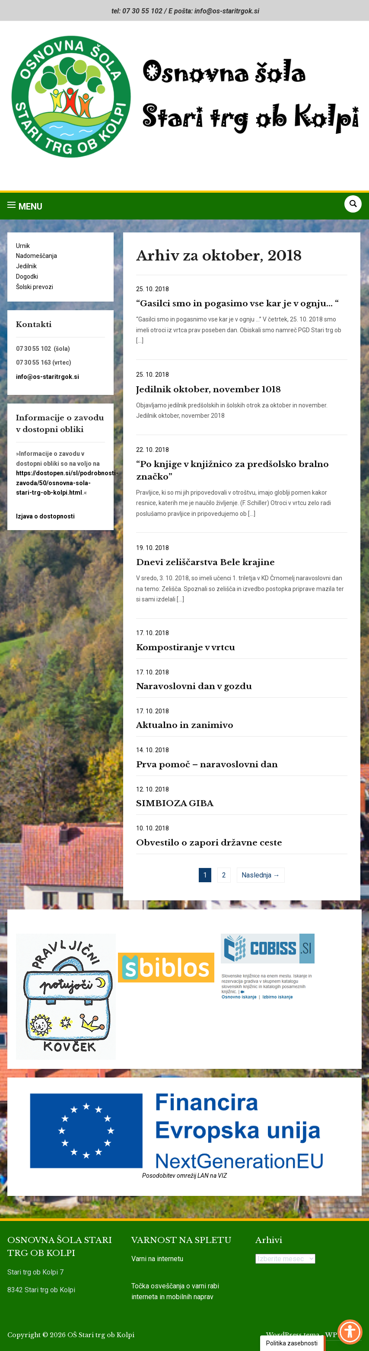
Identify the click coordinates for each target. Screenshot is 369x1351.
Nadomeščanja (36, 255)
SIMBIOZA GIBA (174, 803)
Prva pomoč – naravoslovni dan (207, 764)
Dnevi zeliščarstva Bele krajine (205, 562)
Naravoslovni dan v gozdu (194, 686)
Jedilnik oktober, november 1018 (208, 389)
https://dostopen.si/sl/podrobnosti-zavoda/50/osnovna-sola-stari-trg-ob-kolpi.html (67, 483)
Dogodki (27, 276)
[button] (24, 206)
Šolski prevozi (34, 286)
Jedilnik (26, 266)
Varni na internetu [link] (157, 1259)
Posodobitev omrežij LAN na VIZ (184, 1175)
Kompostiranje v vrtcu (185, 647)
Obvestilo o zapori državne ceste (209, 843)
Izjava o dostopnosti (45, 516)
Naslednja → (261, 875)
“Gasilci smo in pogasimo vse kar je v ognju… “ (237, 303)
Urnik (23, 245)
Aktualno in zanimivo (184, 725)
